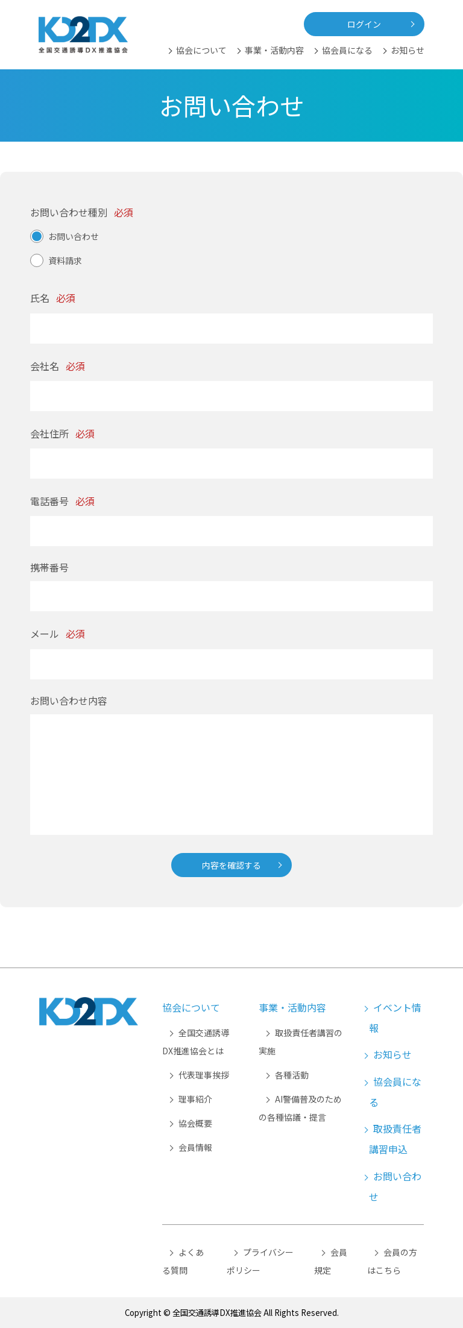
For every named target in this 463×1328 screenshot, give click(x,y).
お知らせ (407, 50)
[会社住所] (231, 463)
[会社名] (231, 396)
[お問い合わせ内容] (231, 774)
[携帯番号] (231, 596)
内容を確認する (231, 865)
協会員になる (347, 50)
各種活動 (292, 1075)
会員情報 (195, 1147)
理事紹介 (195, 1099)
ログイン (364, 24)
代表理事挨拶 (203, 1075)
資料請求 (65, 260)
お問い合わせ (73, 236)
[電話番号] (231, 531)
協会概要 (195, 1123)
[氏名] (231, 328)
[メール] (231, 664)
